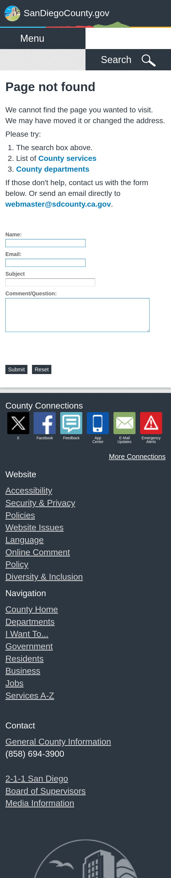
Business (22, 671)
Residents (24, 658)
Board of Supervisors (45, 791)
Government (29, 646)
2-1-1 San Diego (36, 778)
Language (24, 540)
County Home (31, 609)
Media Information (39, 803)
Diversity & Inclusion (44, 577)
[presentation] (46, 345)
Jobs (14, 683)
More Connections (137, 456)
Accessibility (28, 490)
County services (67, 158)
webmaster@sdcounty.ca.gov (58, 204)
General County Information (58, 741)
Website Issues (34, 527)
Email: (13, 254)
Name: (13, 234)
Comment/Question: (31, 293)
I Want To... (26, 634)
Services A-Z (29, 695)
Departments (30, 622)
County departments (52, 169)
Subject (15, 274)
